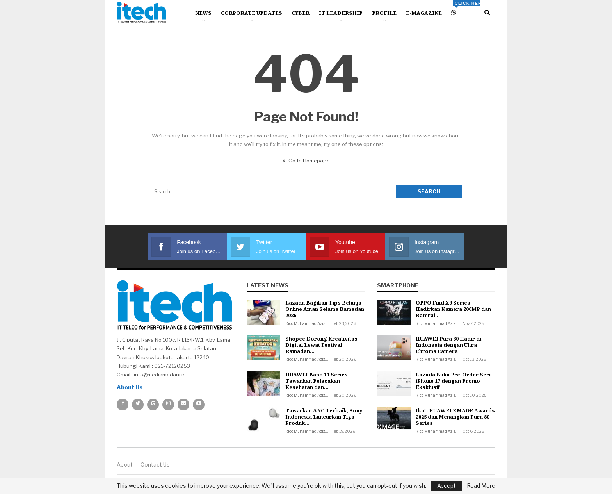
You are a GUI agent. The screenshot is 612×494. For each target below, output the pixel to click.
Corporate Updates (251, 12)
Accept (446, 485)
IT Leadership (341, 12)
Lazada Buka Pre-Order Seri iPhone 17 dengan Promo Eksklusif (453, 381)
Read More (481, 486)
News (203, 12)
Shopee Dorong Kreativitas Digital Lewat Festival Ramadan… (321, 345)
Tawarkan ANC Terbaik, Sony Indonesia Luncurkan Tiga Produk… (324, 416)
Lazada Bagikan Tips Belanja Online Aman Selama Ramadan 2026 (324, 309)
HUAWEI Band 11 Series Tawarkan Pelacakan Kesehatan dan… (316, 381)
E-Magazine (424, 12)
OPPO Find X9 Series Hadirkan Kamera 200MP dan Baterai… (453, 309)
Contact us (155, 464)
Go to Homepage (306, 160)
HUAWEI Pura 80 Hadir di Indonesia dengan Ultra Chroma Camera (448, 345)
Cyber (301, 12)
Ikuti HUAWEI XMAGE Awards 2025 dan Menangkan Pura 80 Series (455, 416)
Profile (384, 12)
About (125, 464)
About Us (129, 387)
